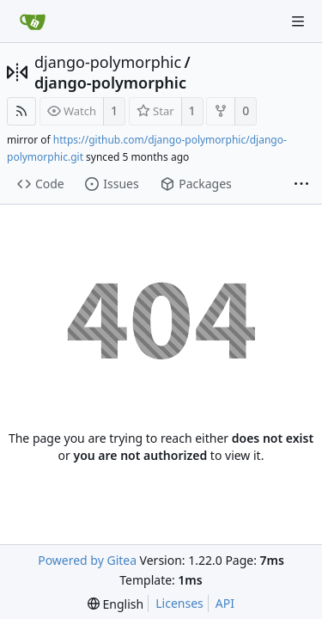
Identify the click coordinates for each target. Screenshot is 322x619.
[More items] (301, 185)
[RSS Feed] (21, 111)
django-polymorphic (107, 61)
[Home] (33, 21)
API (225, 603)
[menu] (115, 604)
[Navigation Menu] (298, 21)
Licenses (179, 603)
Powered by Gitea (87, 560)
